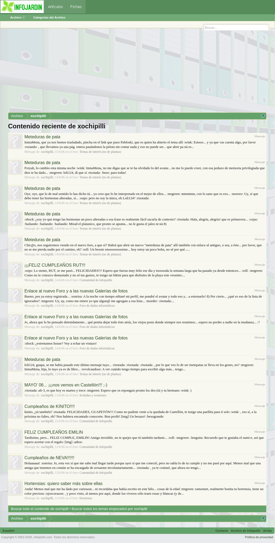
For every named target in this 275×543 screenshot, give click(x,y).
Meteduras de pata (42, 137)
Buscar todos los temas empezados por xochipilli (109, 509)
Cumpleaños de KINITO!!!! (49, 406)
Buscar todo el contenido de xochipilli (39, 509)
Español (8, 530)
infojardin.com (43, 537)
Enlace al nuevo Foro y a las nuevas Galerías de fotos (76, 291)
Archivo (17, 17)
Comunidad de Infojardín (95, 280)
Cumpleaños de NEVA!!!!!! (49, 457)
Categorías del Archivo (49, 17)
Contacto (221, 530)
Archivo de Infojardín (245, 530)
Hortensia (85, 498)
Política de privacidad (259, 537)
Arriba (267, 530)
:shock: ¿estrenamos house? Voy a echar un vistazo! (60, 343)
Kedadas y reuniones (92, 395)
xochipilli (47, 152)
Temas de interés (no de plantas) (100, 152)
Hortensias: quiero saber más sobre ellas (63, 483)
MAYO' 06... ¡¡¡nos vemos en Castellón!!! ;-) (65, 385)
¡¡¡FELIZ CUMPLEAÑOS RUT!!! (54, 265)
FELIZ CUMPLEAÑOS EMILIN (53, 432)
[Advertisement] (137, 72)
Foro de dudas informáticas (97, 305)
